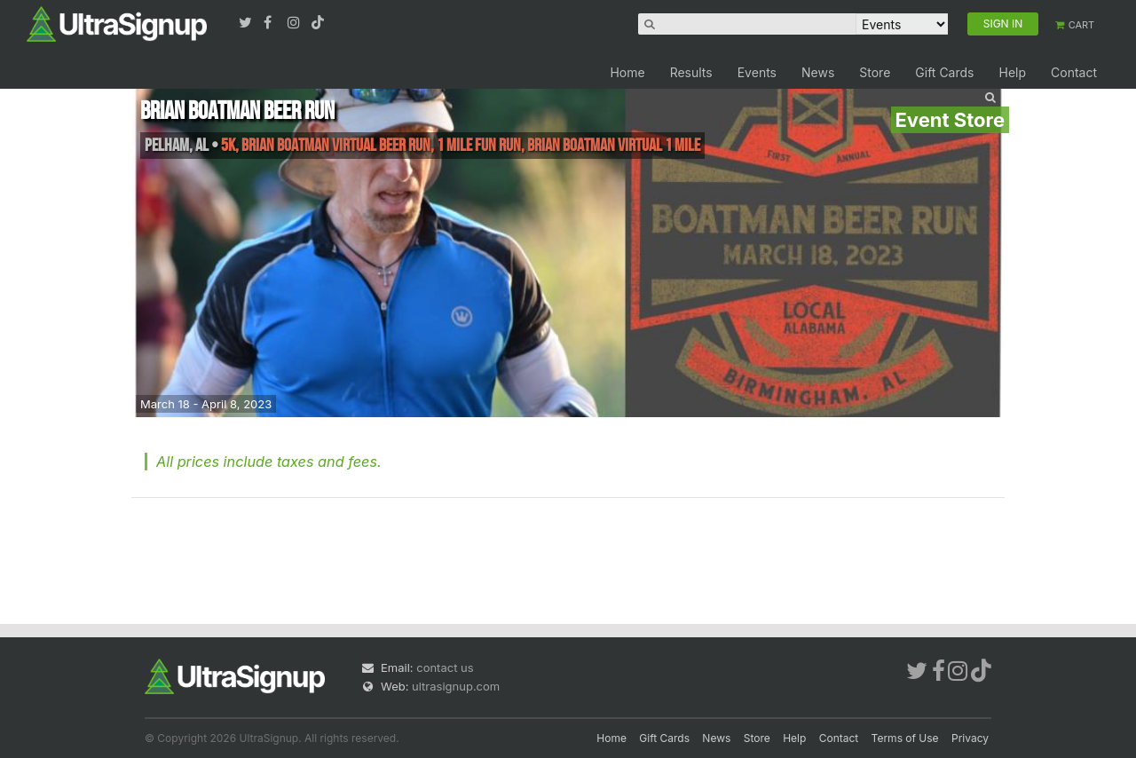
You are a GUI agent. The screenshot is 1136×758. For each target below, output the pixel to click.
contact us (444, 667)
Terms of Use (905, 738)
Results (691, 72)
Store (874, 72)
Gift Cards (944, 72)
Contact (1074, 72)
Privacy (970, 738)
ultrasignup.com (456, 686)
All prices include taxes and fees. (269, 461)
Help (1012, 72)
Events (757, 72)
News (817, 72)
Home (627, 72)
